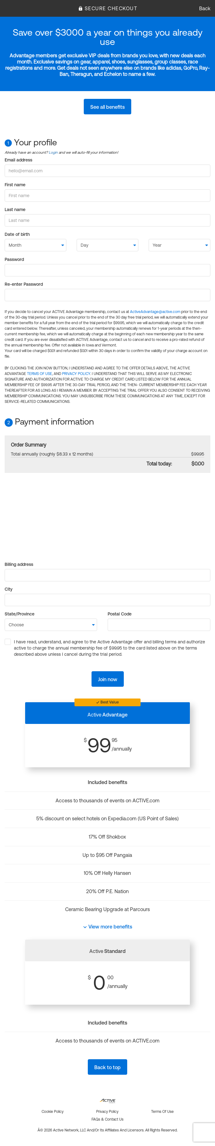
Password (14, 259)
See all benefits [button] (107, 107)
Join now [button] (107, 679)
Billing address (19, 564)
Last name (15, 209)
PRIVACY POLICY (76, 374)
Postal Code (120, 613)
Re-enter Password (24, 284)
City (8, 589)
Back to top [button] (107, 1067)
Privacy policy (107, 1111)
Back (204, 8)
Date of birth (17, 234)
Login (53, 152)
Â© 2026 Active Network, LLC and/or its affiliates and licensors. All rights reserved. (107, 1130)
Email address (18, 159)
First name (15, 184)
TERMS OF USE (39, 374)
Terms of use (162, 1111)
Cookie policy (53, 1111)
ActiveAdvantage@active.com (155, 312)
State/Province (19, 613)
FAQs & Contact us (107, 1119)
